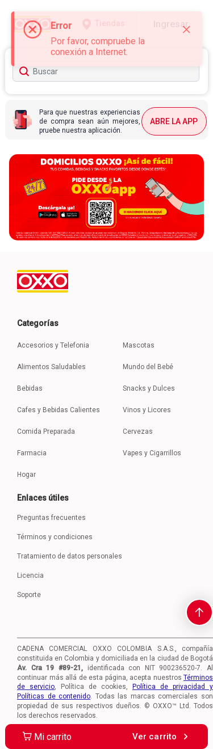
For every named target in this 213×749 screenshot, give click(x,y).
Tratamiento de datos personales (69, 556)
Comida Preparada (46, 431)
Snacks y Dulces (149, 388)
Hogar (26, 475)
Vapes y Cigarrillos (152, 453)
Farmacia (32, 453)
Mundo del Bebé (148, 367)
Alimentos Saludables (51, 367)
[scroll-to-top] (199, 612)
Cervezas (138, 431)
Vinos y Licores (147, 410)
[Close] (186, 29)
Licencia (30, 575)
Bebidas (30, 388)
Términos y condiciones (55, 537)
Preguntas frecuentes (51, 518)
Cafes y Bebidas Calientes (58, 410)
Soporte (29, 595)
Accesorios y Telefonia (53, 345)
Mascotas (138, 345)
